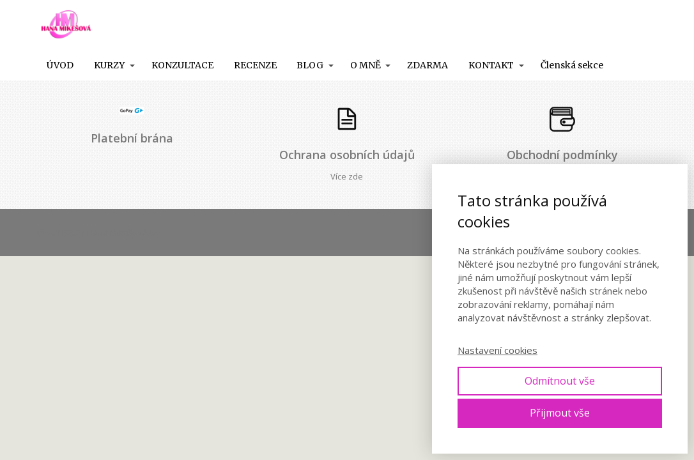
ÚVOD (60, 65)
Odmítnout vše (560, 381)
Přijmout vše (560, 413)
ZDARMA (427, 65)
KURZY (109, 65)
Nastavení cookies (497, 350)
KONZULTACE (182, 65)
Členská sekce (572, 65)
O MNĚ (365, 65)
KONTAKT (491, 65)
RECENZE (255, 65)
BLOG (310, 65)
